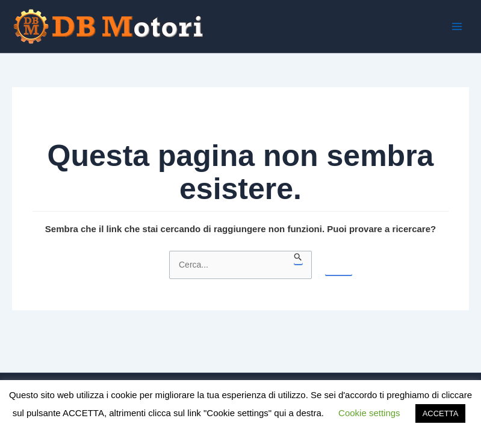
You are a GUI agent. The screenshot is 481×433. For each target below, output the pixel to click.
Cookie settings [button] (369, 413)
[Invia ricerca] (298, 257)
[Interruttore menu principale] (456, 26)
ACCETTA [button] (441, 413)
